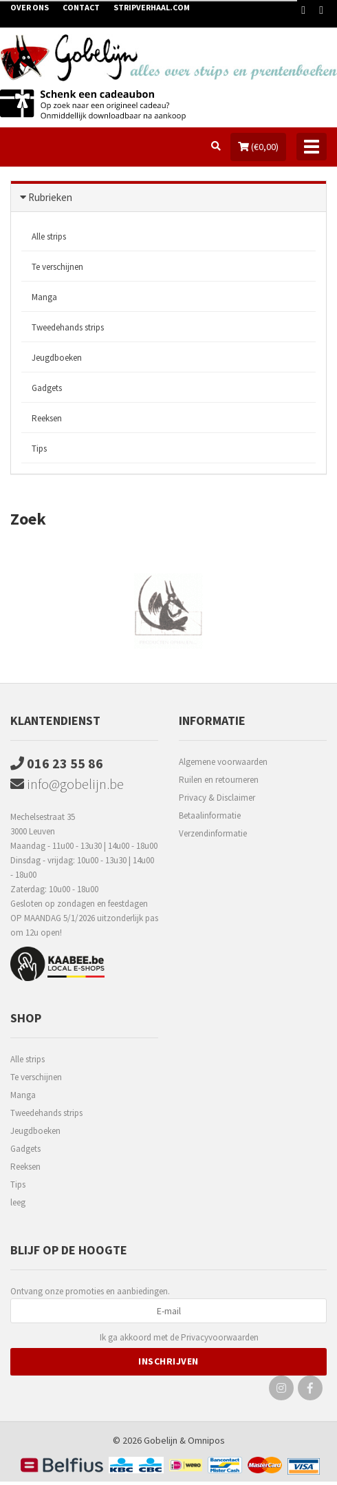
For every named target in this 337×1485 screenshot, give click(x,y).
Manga (44, 297)
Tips (39, 448)
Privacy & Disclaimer (217, 797)
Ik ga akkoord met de (179, 1338)
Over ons (29, 7)
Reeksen (47, 418)
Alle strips (49, 236)
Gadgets (47, 388)
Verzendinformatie (213, 833)
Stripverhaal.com (151, 7)
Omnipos (206, 1440)
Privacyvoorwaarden (220, 1337)
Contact (81, 7)
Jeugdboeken (57, 358)
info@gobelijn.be (67, 783)
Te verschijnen (57, 267)
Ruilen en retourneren (219, 780)
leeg (17, 1202)
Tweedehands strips (68, 327)
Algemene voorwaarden (223, 762)
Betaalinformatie (210, 815)
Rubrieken (50, 197)
